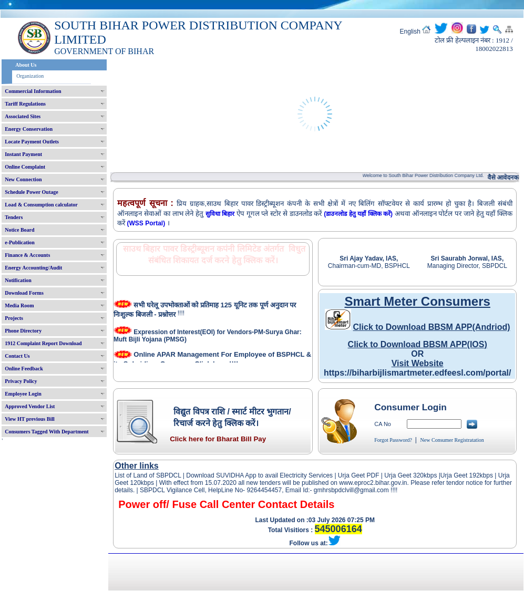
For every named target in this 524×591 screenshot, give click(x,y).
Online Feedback (24, 368)
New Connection (23, 179)
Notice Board (19, 230)
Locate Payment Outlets (32, 141)
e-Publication (20, 242)
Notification (18, 280)
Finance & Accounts (27, 255)
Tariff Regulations (25, 104)
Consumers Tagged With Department (46, 431)
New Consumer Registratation (452, 440)
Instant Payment (23, 154)
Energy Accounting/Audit (33, 268)
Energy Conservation (29, 129)
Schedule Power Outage (31, 192)
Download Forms (24, 293)
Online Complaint (25, 167)
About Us (25, 65)
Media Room (19, 305)
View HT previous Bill (30, 419)
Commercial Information (33, 91)
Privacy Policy (21, 381)
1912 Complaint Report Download (43, 343)
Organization (30, 76)
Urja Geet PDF (358, 475)
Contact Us (17, 356)
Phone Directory (23, 331)
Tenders (14, 217)
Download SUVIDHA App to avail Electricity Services (259, 475)
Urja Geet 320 (404, 475)
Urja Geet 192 (460, 475)
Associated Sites (22, 116)
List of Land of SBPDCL (148, 475)
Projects (14, 318)
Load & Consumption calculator (41, 205)
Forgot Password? (393, 440)
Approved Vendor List (30, 406)
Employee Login (23, 394)
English (410, 31)
